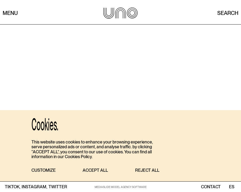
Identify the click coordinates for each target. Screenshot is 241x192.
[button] (43, 170)
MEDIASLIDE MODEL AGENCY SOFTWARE (121, 187)
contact (211, 187)
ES (231, 187)
